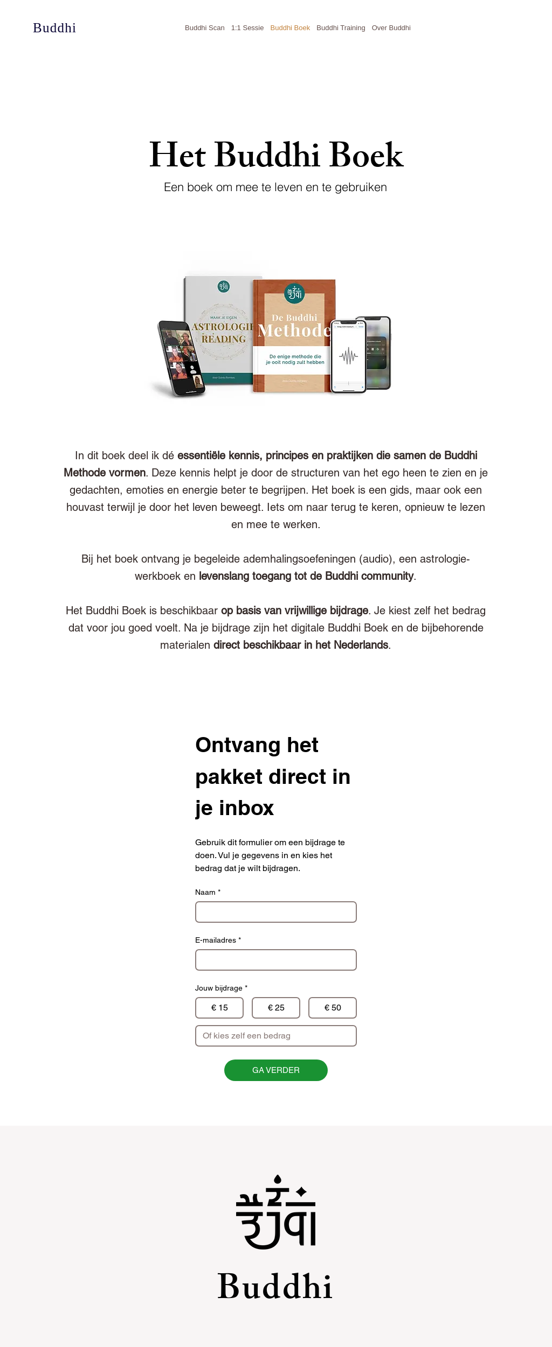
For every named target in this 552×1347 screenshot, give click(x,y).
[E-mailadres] (272, 960)
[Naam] (272, 912)
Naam (207, 892)
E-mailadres (218, 940)
